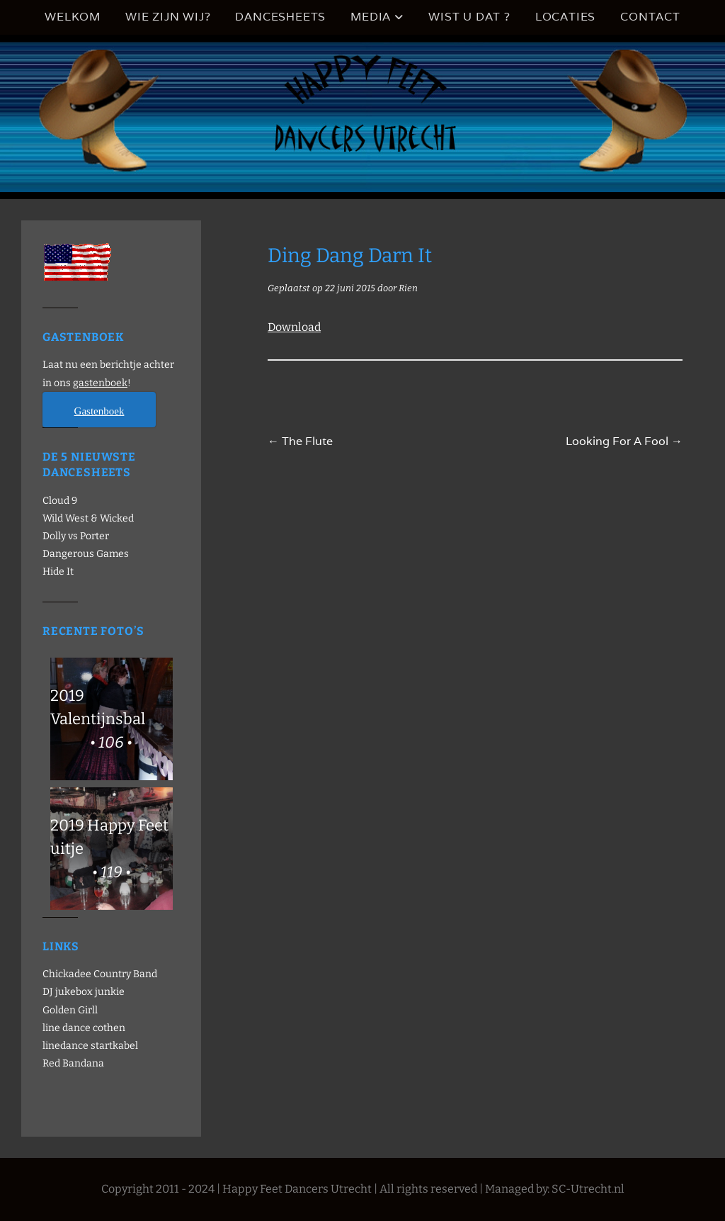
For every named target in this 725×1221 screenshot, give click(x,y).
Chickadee (66, 974)
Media (370, 16)
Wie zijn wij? (167, 16)
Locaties (565, 16)
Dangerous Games (85, 554)
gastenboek (100, 383)
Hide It (58, 572)
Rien (408, 288)
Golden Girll (70, 1010)
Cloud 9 (59, 501)
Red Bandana (73, 1063)
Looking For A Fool (624, 441)
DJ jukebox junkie (83, 992)
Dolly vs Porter (75, 536)
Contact (650, 16)
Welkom (73, 16)
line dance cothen (83, 1028)
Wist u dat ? (469, 16)
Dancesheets (280, 16)
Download (294, 327)
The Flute (300, 441)
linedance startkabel (90, 1046)
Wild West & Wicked (88, 518)
